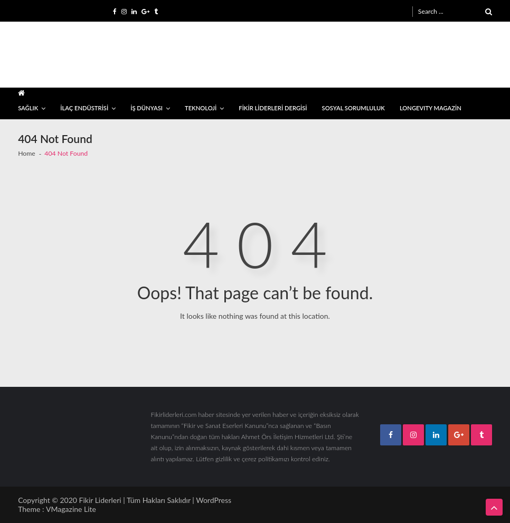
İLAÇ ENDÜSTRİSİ (84, 107)
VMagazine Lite (71, 509)
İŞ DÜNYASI (146, 107)
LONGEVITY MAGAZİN (430, 107)
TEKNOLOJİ (200, 107)
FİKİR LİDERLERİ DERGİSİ (273, 107)
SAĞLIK (28, 107)
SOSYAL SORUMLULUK (353, 107)
